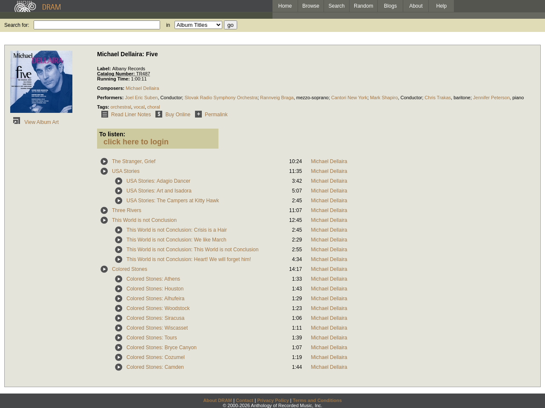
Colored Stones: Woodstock (158, 308)
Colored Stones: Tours (151, 338)
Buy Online (171, 115)
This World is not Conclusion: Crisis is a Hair (176, 230)
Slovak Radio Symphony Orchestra (220, 97)
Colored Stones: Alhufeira (155, 299)
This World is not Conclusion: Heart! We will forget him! (188, 259)
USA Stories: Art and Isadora (159, 191)
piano (518, 97)
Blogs (390, 6)
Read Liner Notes (124, 115)
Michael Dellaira (142, 88)
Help (441, 6)
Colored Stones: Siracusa (155, 318)
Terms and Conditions (317, 400)
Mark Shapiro (384, 97)
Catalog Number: (116, 73)
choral (153, 106)
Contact (244, 400)
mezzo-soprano (312, 97)
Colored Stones (129, 269)
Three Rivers (126, 210)
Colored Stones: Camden (155, 367)
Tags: (104, 106)
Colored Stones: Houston (155, 289)
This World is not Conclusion (144, 220)
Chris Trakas (438, 97)
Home (285, 6)
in (168, 25)
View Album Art (34, 122)
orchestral (121, 106)
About (415, 6)
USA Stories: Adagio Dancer (158, 181)
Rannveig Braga (277, 97)
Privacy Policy (273, 400)
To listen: (112, 134)
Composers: (111, 88)
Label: (104, 68)
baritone (461, 97)
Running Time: (114, 78)
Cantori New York (349, 97)
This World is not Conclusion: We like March (176, 240)
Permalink (209, 115)
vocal (139, 106)
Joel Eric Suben (141, 97)
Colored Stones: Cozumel (155, 357)
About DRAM (217, 400)
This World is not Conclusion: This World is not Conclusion (192, 250)
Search (337, 6)
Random (363, 6)
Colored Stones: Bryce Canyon (161, 348)
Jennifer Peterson (491, 97)
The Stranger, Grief (133, 161)
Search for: (16, 25)
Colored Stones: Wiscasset (157, 328)
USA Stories (126, 171)
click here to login (136, 142)
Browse (310, 6)
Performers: (111, 97)
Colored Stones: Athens (153, 279)
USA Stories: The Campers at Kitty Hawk (172, 201)
